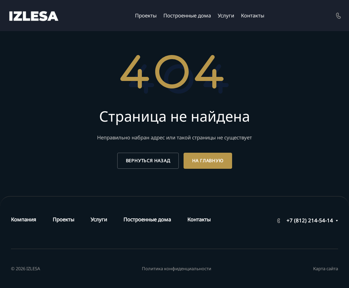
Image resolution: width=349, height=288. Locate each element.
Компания (23, 219)
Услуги (99, 219)
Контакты (199, 219)
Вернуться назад (148, 160)
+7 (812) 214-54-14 (309, 220)
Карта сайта (325, 268)
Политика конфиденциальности (176, 268)
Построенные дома (147, 219)
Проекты (63, 219)
